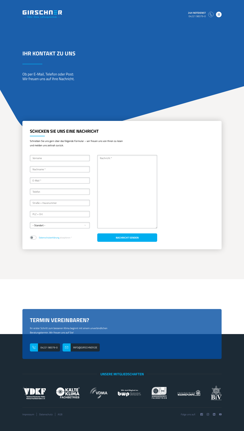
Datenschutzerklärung (49, 237)
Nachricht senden (127, 237)
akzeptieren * (55, 237)
